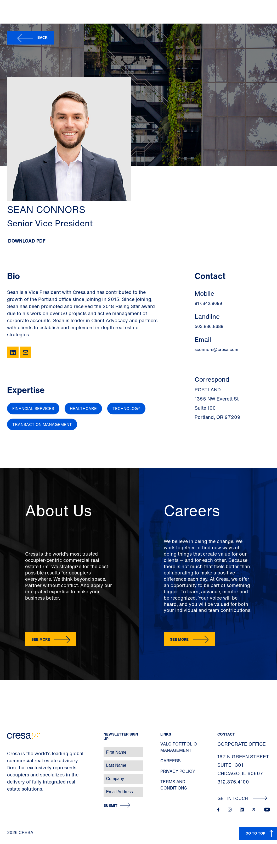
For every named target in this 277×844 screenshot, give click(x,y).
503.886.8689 (209, 326)
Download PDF (26, 240)
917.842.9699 (208, 303)
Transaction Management (42, 424)
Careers (170, 761)
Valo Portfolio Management (178, 747)
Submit (110, 805)
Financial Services (33, 408)
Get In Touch (242, 798)
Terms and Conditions (173, 785)
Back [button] (42, 37)
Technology (126, 408)
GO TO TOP (255, 833)
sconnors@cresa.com (216, 349)
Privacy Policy (177, 771)
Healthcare (83, 408)
